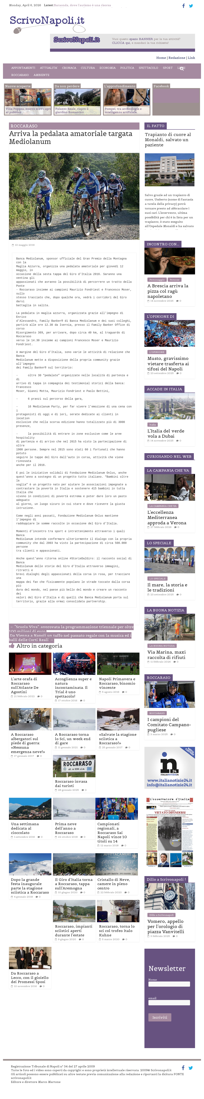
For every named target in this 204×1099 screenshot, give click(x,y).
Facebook (170, 97)
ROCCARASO (20, 75)
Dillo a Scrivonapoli (161, 914)
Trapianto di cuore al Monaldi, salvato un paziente (168, 140)
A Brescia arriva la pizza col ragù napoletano (167, 291)
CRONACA (69, 68)
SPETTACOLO (148, 68)
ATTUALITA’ (48, 68)
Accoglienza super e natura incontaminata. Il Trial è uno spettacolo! (73, 687)
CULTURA (88, 68)
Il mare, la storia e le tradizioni (167, 587)
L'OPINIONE (156, 352)
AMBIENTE (41, 75)
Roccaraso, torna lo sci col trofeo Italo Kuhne (117, 930)
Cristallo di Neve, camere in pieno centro (113, 883)
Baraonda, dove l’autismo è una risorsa (82, 5)
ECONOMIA (108, 68)
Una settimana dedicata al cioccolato (25, 828)
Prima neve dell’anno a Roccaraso (65, 828)
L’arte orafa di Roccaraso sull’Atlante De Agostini (24, 685)
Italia (152, 424)
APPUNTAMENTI (23, 68)
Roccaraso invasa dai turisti (71, 783)
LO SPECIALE (157, 578)
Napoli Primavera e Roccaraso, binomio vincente (117, 683)
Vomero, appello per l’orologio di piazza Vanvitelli (165, 926)
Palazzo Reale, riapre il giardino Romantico (71, 110)
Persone (174, 279)
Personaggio (157, 279)
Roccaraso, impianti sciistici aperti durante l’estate (73, 930)
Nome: (152, 979)
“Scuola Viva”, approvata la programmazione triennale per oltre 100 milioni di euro (71, 629)
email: (152, 998)
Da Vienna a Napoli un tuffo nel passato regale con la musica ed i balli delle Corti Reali (70, 637)
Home (161, 58)
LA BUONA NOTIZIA (162, 645)
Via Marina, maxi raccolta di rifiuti (166, 654)
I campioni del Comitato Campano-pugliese (169, 725)
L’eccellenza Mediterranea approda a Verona (166, 517)
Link (191, 58)
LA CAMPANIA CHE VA (163, 505)
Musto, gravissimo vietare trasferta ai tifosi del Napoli (168, 364)
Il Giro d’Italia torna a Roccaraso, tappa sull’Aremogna (74, 883)
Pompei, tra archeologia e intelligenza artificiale (123, 110)
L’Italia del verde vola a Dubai (165, 433)
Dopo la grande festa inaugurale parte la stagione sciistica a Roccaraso (30, 886)
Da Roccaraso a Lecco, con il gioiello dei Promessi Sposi (30, 977)
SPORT (168, 68)
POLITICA (127, 68)
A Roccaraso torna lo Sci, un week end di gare (73, 738)
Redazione (177, 58)
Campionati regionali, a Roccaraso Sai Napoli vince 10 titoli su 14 (112, 832)
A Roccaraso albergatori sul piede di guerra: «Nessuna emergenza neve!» (28, 743)
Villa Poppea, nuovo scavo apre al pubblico (29, 110)
